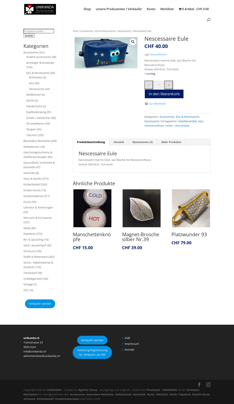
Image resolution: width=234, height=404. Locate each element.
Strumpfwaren (35, 123)
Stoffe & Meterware (35, 257)
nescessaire (182, 125)
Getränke (29, 173)
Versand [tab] (118, 142)
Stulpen (31, 129)
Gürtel (30, 100)
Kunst (27, 202)
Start (75, 31)
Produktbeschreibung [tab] (91, 142)
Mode (27, 228)
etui (200, 121)
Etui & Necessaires (105, 31)
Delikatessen (31, 146)
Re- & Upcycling (33, 239)
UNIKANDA (54, 390)
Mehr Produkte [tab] (171, 142)
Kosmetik (139, 394)
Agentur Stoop (87, 390)
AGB (127, 338)
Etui (31, 83)
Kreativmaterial (33, 196)
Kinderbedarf (31, 184)
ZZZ (25, 290)
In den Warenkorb (164, 93)
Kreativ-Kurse (32, 190)
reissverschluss (154, 125)
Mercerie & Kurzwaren (37, 218)
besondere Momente (100, 394)
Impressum (132, 344)
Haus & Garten (32, 178)
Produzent (153, 390)
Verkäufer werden (40, 303)
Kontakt (129, 349)
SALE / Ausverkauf (34, 245)
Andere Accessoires (38, 57)
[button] (133, 41)
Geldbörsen (33, 94)
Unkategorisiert (33, 278)
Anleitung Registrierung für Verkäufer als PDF (92, 352)
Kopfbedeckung (36, 112)
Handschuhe (34, 106)
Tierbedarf (30, 273)
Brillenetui (35, 77)
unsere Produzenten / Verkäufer (119, 9)
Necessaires (124, 31)
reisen (169, 125)
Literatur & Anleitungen (38, 207)
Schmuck (29, 251)
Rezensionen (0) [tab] (142, 142)
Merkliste (167, 9)
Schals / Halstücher (38, 118)
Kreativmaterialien (67, 399)
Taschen (31, 135)
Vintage (28, 284)
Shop (87, 9)
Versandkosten (158, 54)
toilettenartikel (187, 121)
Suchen (29, 35)
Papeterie (29, 233)
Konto (151, 9)
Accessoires (86, 31)
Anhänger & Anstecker (40, 62)
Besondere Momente (36, 141)
